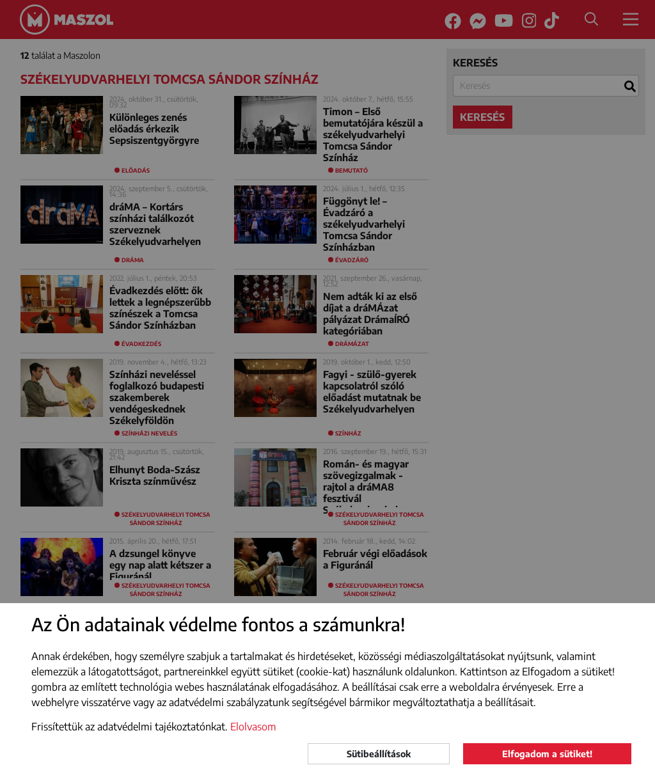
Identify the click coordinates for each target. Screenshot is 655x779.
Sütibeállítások (379, 753)
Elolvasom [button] (253, 726)
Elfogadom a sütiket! (547, 753)
